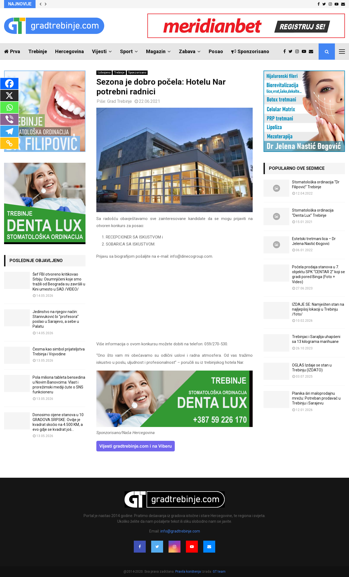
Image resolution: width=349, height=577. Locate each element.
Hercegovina (69, 51)
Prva (12, 51)
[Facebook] (9, 84)
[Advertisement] (174, 303)
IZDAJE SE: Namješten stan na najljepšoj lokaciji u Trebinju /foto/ (318, 309)
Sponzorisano (250, 51)
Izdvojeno (104, 72)
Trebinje (37, 51)
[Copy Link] (9, 143)
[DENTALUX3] (174, 425)
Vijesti (99, 51)
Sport (126, 51)
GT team (219, 571)
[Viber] (9, 119)
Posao (216, 51)
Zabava (187, 51)
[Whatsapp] (9, 107)
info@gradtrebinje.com (180, 531)
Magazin (156, 51)
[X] (9, 95)
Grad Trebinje (119, 101)
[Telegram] (9, 131)
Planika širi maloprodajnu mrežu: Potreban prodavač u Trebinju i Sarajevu (316, 398)
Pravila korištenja (188, 571)
